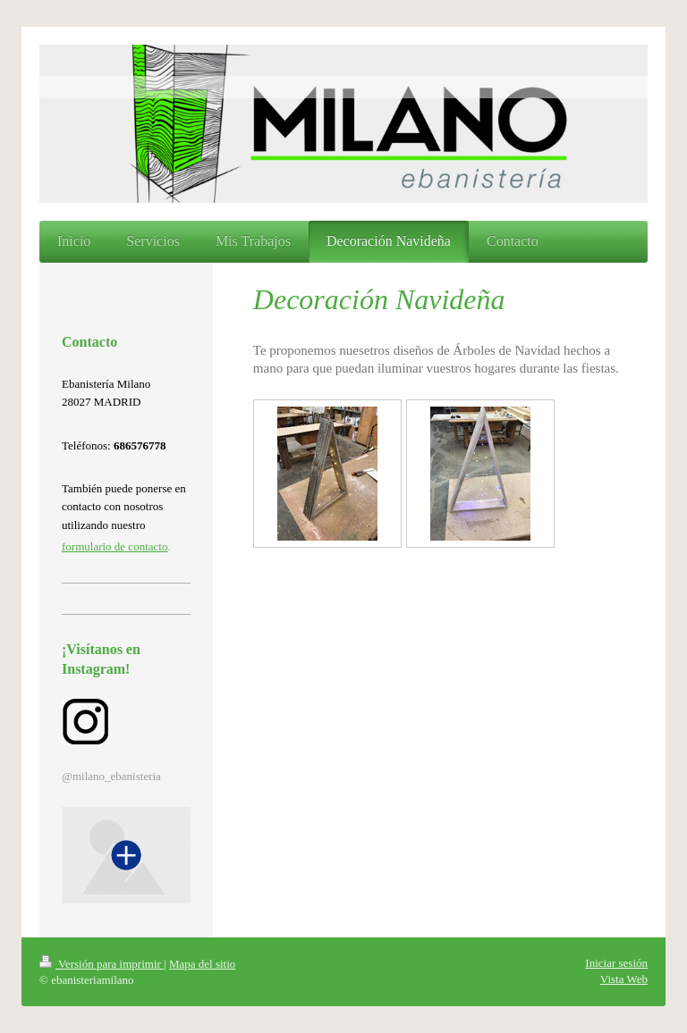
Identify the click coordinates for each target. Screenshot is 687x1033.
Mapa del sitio (202, 963)
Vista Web (624, 979)
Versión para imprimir (101, 963)
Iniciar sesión (616, 963)
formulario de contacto (114, 546)
